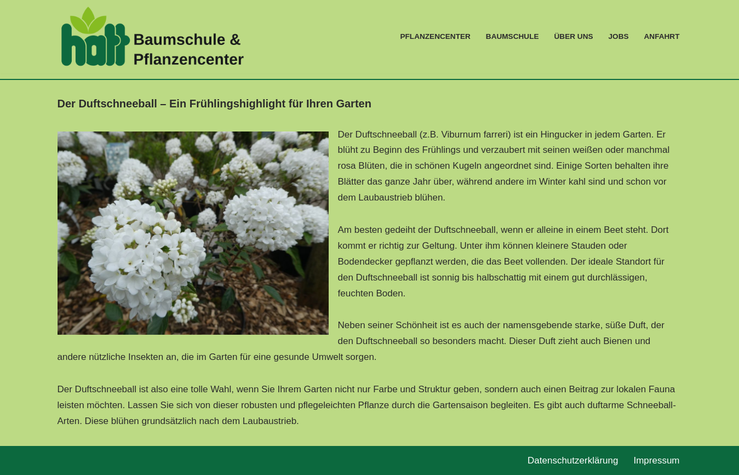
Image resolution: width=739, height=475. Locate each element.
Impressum (656, 460)
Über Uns (573, 36)
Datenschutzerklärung (573, 460)
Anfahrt (662, 36)
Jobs (619, 36)
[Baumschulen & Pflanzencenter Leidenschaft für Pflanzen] (152, 36)
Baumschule (512, 36)
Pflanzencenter (435, 36)
